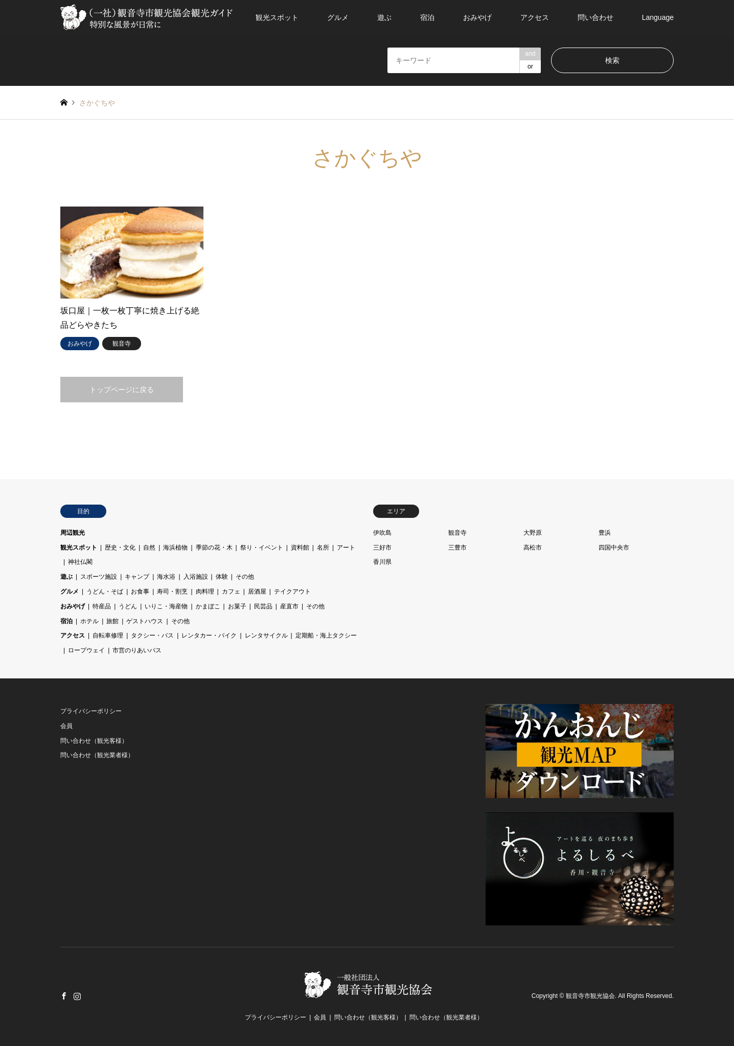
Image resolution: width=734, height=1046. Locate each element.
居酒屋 (257, 591)
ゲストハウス (144, 621)
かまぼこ (208, 606)
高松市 (532, 547)
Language (658, 17)
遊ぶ (384, 17)
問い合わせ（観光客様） (94, 740)
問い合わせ (595, 17)
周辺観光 (72, 532)
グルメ (338, 17)
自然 (149, 547)
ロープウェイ (86, 650)
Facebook (63, 995)
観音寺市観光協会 (590, 996)
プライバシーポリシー (91, 711)
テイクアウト (292, 591)
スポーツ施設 (98, 576)
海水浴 (166, 576)
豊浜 (605, 532)
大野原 (532, 532)
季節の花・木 (214, 547)
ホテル (89, 621)
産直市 (289, 606)
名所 (323, 547)
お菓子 (237, 606)
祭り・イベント (261, 547)
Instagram (77, 995)
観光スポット (277, 17)
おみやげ (477, 17)
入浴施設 (196, 576)
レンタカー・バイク (209, 635)
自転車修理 (108, 635)
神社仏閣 (80, 561)
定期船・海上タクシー (326, 635)
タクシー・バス (152, 635)
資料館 (300, 547)
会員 (66, 726)
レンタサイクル (266, 635)
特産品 (102, 606)
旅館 (112, 621)
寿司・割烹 (172, 591)
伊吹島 (382, 532)
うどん (128, 606)
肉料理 (205, 591)
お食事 (140, 591)
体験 (222, 576)
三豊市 (457, 547)
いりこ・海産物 (166, 606)
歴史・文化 (120, 547)
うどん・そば (104, 591)
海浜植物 (175, 547)
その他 (245, 576)
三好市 (382, 547)
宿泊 (427, 17)
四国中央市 (614, 547)
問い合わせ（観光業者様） (97, 755)
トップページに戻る (121, 389)
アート (346, 547)
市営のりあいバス (137, 650)
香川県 (382, 561)
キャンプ (137, 576)
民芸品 (263, 606)
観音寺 (457, 532)
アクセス (534, 17)
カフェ (231, 591)
